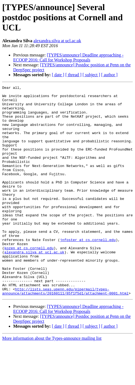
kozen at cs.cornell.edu (29, 280)
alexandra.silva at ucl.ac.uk (57, 40)
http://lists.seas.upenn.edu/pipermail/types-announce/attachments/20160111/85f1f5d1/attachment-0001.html (65, 333)
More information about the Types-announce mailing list (52, 380)
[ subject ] (91, 74)
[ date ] (58, 74)
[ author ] (109, 74)
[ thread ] (73, 74)
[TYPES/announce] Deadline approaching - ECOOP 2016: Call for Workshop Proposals (68, 57)
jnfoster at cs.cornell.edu (88, 270)
